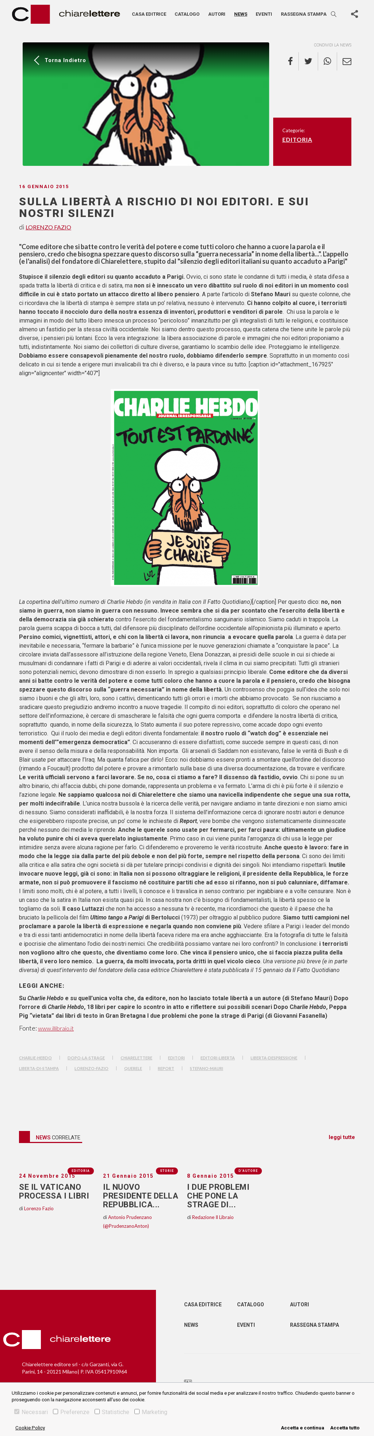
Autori (216, 14)
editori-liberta (218, 1058)
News (240, 14)
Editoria (297, 139)
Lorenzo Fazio (48, 227)
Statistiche (112, 1412)
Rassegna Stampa (314, 1325)
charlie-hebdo (35, 1058)
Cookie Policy (30, 1428)
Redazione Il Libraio (213, 1217)
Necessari (31, 1412)
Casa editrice (149, 14)
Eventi (264, 14)
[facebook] (293, 61)
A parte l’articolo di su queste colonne (270, 294)
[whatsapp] (327, 61)
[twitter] (308, 61)
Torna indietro (65, 60)
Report (166, 1068)
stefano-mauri (206, 1068)
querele (133, 1068)
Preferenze (71, 1412)
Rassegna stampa (304, 14)
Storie (167, 1171)
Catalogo (187, 14)
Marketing (150, 1412)
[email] (344, 61)
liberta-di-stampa (39, 1068)
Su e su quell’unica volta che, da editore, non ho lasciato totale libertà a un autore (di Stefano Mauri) (175, 998)
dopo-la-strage (86, 1058)
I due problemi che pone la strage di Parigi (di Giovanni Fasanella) (237, 1015)
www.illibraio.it (56, 1028)
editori (176, 1058)
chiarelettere (136, 1058)
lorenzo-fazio (91, 1068)
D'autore (248, 1171)
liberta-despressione (274, 1058)
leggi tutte (342, 1137)
